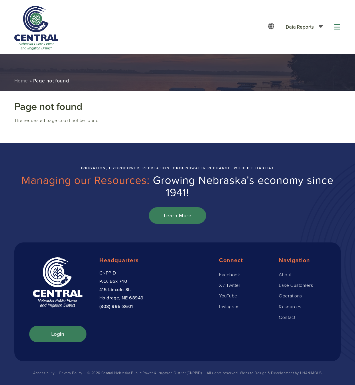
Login (57, 333)
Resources (290, 306)
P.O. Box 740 (113, 281)
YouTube (228, 296)
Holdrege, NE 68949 (121, 298)
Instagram (229, 306)
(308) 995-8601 (116, 306)
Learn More (178, 215)
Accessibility (43, 372)
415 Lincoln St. (115, 289)
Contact (287, 317)
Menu (337, 27)
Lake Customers (296, 285)
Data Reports (300, 26)
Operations (290, 296)
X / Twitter (229, 285)
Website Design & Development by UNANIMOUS (281, 372)
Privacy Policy (70, 372)
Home (21, 80)
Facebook (229, 274)
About (285, 274)
